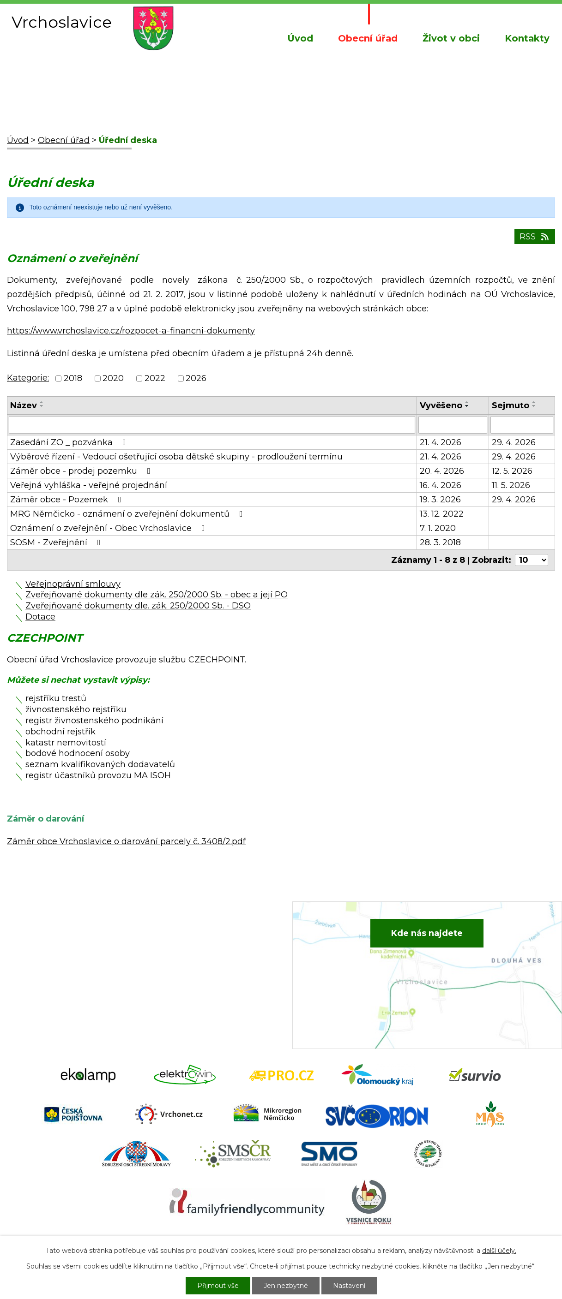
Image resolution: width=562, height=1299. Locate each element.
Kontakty (527, 38)
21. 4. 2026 (440, 442)
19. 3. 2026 (440, 500)
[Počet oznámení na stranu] (531, 560)
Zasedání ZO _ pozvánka (70, 442)
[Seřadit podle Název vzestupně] (42, 402)
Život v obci (451, 38)
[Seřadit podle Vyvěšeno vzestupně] (467, 402)
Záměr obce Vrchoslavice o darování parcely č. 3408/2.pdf (126, 841)
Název (23, 405)
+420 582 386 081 (197, 939)
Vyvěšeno (441, 405)
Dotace (40, 617)
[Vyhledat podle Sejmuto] (521, 425)
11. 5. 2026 (511, 485)
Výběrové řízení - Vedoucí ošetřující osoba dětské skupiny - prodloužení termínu (176, 457)
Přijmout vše (218, 1285)
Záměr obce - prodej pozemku (82, 471)
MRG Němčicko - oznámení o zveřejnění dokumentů (128, 514)
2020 (113, 379)
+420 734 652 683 (198, 953)
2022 (155, 379)
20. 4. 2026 (442, 471)
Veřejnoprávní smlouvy (73, 584)
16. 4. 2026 (440, 485)
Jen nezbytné (286, 1285)
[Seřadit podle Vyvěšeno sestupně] (467, 406)
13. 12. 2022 (442, 514)
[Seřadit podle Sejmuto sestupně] (534, 406)
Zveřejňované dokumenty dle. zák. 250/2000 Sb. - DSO (138, 606)
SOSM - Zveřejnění (57, 542)
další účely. (499, 1250)
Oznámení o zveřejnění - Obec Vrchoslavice (109, 528)
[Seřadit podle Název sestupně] (42, 406)
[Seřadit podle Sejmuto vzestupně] (534, 402)
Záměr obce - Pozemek (67, 500)
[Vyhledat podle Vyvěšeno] (452, 425)
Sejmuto (510, 405)
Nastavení (349, 1285)
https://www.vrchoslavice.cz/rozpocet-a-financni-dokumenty (131, 331)
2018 (73, 379)
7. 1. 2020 (438, 528)
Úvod (300, 38)
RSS (535, 237)
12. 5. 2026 (512, 471)
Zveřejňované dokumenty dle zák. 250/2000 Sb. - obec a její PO (156, 595)
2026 (196, 379)
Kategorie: (28, 378)
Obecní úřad (368, 38)
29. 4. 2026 (514, 442)
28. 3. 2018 (440, 542)
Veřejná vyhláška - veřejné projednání (88, 485)
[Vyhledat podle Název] (212, 425)
